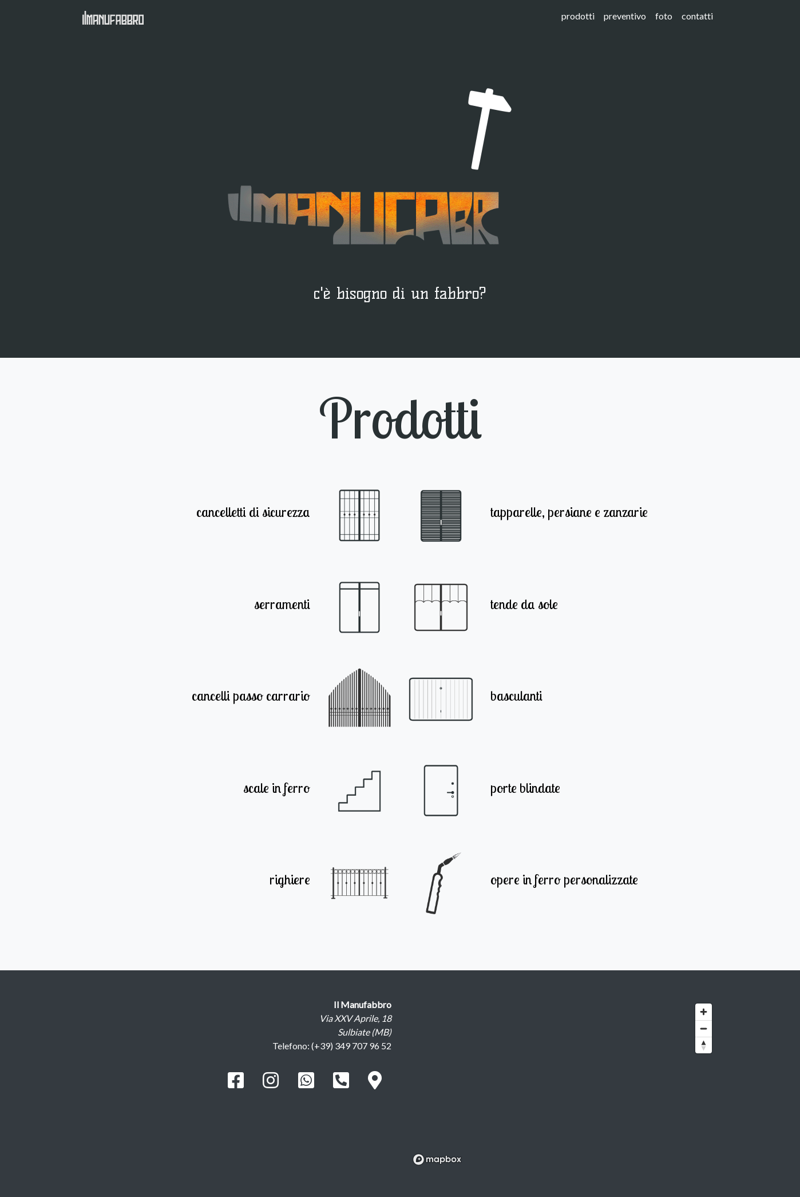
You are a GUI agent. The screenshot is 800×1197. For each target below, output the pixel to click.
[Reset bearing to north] (703, 1045)
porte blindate (525, 787)
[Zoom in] (703, 1012)
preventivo (625, 15)
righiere (290, 879)
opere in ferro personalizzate (564, 879)
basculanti (516, 695)
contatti (697, 15)
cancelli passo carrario (251, 695)
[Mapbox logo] (437, 1159)
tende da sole (524, 604)
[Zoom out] (703, 1028)
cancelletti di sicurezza (253, 511)
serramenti (282, 604)
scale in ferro (276, 787)
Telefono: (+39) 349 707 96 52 (331, 1045)
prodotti (578, 15)
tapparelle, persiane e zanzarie (569, 511)
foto (663, 15)
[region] (563, 1084)
